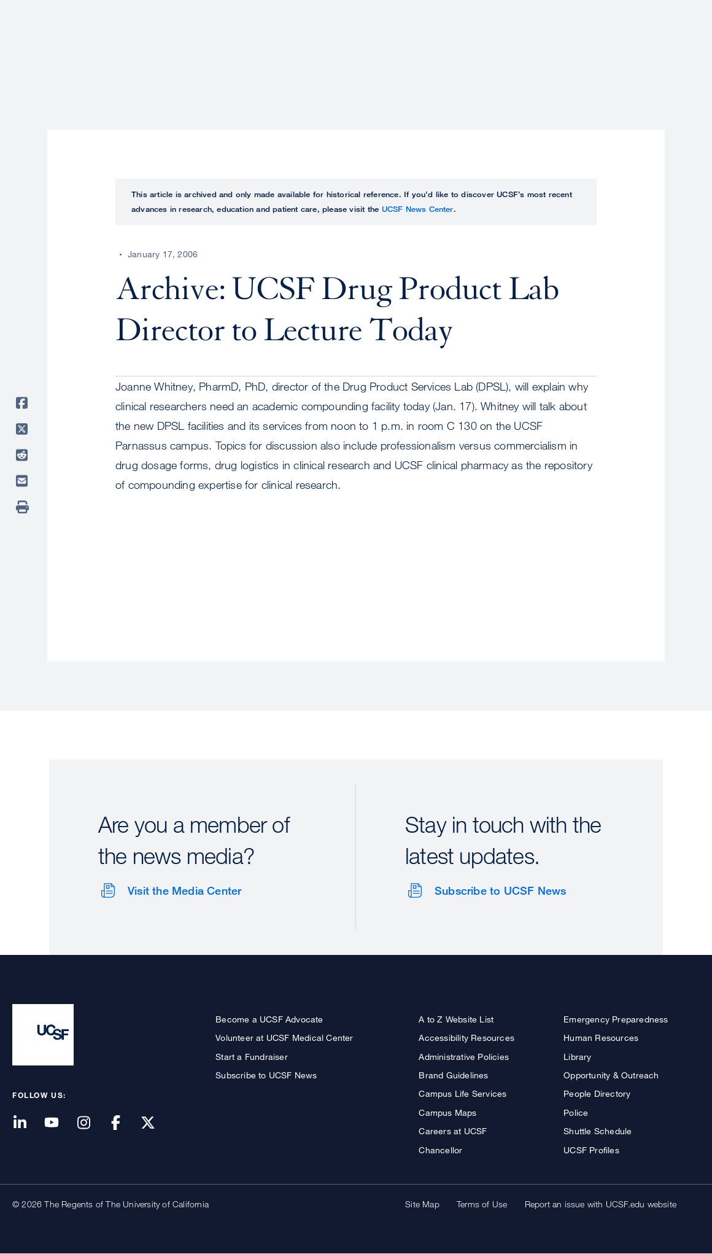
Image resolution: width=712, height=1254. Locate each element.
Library (577, 1056)
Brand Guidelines (453, 1075)
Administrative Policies (464, 1056)
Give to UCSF (653, 13)
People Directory (596, 1093)
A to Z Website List (456, 1019)
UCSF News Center (418, 209)
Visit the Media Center (184, 890)
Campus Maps (447, 1112)
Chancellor (440, 1150)
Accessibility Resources (466, 1037)
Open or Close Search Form (677, 53)
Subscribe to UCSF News (500, 890)
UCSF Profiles (591, 1150)
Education (527, 52)
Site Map (422, 1204)
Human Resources (600, 1037)
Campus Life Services (462, 1093)
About (311, 52)
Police (575, 1112)
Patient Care (379, 52)
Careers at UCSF (453, 1131)
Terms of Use (482, 1204)
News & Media (609, 52)
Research (456, 52)
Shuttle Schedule (597, 1131)
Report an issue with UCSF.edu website (600, 1204)
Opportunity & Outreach (611, 1075)
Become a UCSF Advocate (269, 1019)
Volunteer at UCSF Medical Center (284, 1037)
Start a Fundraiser (251, 1056)
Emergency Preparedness (615, 1019)
